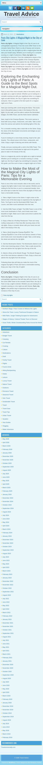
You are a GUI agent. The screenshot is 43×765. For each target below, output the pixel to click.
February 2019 (7, 737)
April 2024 (6, 526)
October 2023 (7, 546)
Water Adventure (8, 429)
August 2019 (7, 720)
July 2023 (6, 557)
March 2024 (6, 529)
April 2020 (6, 692)
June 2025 (6, 477)
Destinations (20, 34)
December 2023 (8, 539)
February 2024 (7, 533)
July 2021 (6, 640)
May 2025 (6, 480)
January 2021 (7, 661)
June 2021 (6, 644)
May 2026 (6, 439)
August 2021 (7, 637)
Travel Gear (6, 408)
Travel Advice (21, 14)
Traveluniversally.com (8, 747)
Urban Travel (7, 415)
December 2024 (8, 498)
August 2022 (7, 595)
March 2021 (6, 654)
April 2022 (6, 609)
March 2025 (6, 487)
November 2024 (8, 501)
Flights (5, 363)
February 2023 (7, 574)
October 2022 (7, 588)
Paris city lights (8, 295)
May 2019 (6, 730)
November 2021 (8, 626)
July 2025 (6, 474)
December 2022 (8, 581)
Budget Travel (7, 336)
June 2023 (6, 560)
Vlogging (5, 426)
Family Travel (7, 360)
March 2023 (6, 571)
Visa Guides (7, 422)
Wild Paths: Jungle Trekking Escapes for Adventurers (20, 316)
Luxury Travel (7, 381)
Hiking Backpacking (9, 370)
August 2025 (7, 470)
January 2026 (7, 453)
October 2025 (7, 463)
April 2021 (6, 651)
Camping (5, 339)
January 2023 (7, 578)
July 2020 (6, 682)
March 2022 (6, 612)
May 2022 (6, 605)
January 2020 (7, 703)
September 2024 (8, 508)
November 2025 (8, 460)
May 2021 (6, 647)
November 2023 (8, 543)
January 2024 (7, 536)
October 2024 (7, 505)
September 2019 (8, 716)
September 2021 (8, 633)
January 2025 (7, 494)
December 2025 (8, 456)
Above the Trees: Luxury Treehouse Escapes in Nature (21, 312)
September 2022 (8, 592)
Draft (4, 356)
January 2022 (7, 619)
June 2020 (6, 685)
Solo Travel (6, 398)
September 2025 (8, 467)
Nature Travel (7, 384)
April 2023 (6, 567)
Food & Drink (7, 367)
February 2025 (7, 491)
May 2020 (6, 689)
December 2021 (8, 623)
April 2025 (6, 484)
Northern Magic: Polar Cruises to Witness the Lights (20, 309)
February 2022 (7, 616)
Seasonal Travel (8, 395)
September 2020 (8, 675)
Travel (5, 405)
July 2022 (6, 598)
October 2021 (7, 630)
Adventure (6, 332)
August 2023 (7, 553)
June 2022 (6, 602)
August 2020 (7, 678)
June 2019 (6, 727)
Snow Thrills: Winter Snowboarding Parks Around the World (22, 322)
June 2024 (6, 519)
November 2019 (8, 710)
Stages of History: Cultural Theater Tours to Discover (20, 319)
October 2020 (7, 671)
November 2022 (8, 585)
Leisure (5, 377)
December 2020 (8, 664)
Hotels (5, 374)
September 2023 (8, 550)
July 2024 (6, 515)
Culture (5, 349)
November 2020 (8, 668)
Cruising (5, 346)
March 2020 (6, 696)
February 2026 (7, 449)
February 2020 (7, 699)
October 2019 (7, 713)
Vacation (5, 419)
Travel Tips (6, 412)
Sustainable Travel (9, 401)
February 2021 (7, 657)
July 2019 (6, 723)
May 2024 (6, 522)
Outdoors (6, 388)
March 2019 (6, 734)
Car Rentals (6, 342)
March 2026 (6, 446)
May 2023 (6, 564)
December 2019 (8, 706)
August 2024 (7, 512)
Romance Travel (8, 391)
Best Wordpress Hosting (34, 762)
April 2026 (6, 442)
